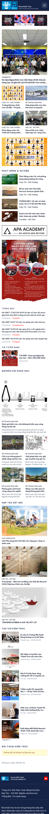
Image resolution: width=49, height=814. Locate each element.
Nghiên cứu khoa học (28, 793)
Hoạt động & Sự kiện (30, 790)
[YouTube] (46, 778)
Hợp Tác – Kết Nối (9, 793)
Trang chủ (6, 790)
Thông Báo (6, 796)
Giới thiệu (16, 790)
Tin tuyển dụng (19, 796)
